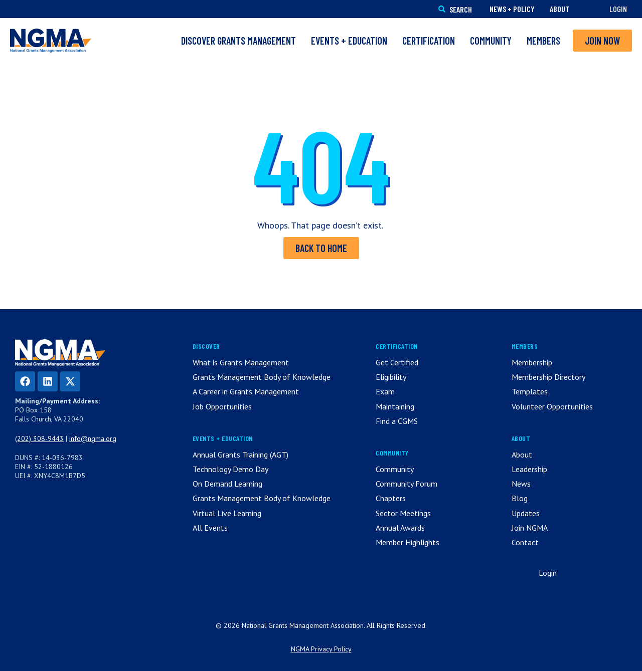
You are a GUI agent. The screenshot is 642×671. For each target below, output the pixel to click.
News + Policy (512, 9)
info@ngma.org (92, 438)
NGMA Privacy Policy (321, 648)
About (559, 9)
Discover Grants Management (238, 41)
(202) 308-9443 (39, 438)
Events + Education (349, 41)
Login (618, 9)
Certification (428, 41)
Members (543, 41)
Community (491, 41)
